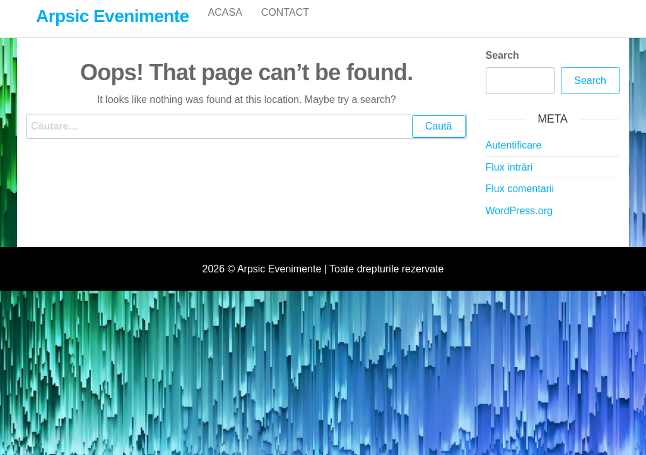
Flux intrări (509, 180)
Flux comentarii (520, 202)
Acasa (225, 25)
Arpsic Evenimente (112, 16)
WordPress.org (519, 224)
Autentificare (514, 158)
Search (502, 68)
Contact (285, 25)
